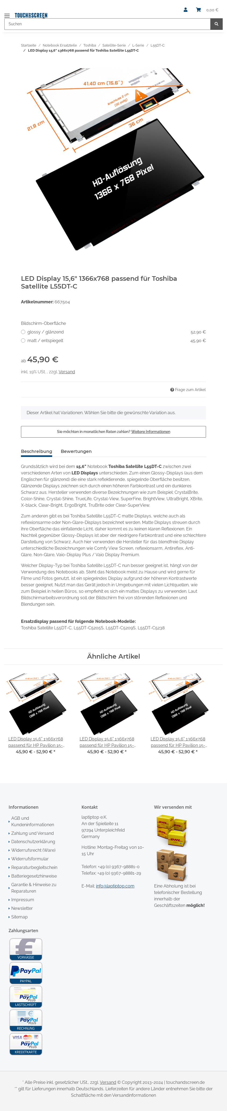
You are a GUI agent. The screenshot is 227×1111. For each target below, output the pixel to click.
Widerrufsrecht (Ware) (33, 850)
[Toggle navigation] (7, 13)
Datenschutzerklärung (33, 841)
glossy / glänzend (116, 332)
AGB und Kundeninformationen (32, 821)
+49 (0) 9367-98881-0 (119, 866)
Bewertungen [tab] (76, 451)
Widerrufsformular (30, 858)
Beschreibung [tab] (36, 451)
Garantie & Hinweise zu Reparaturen (33, 888)
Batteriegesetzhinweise (34, 876)
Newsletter (22, 908)
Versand (67, 371)
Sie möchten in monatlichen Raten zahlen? (113, 432)
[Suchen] (107, 24)
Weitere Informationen (150, 432)
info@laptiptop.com (115, 886)
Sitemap (19, 917)
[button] (185, 10)
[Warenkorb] (207, 10)
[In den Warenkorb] (25, 65)
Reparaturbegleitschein (34, 867)
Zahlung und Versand (32, 833)
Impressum (22, 899)
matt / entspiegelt (116, 341)
